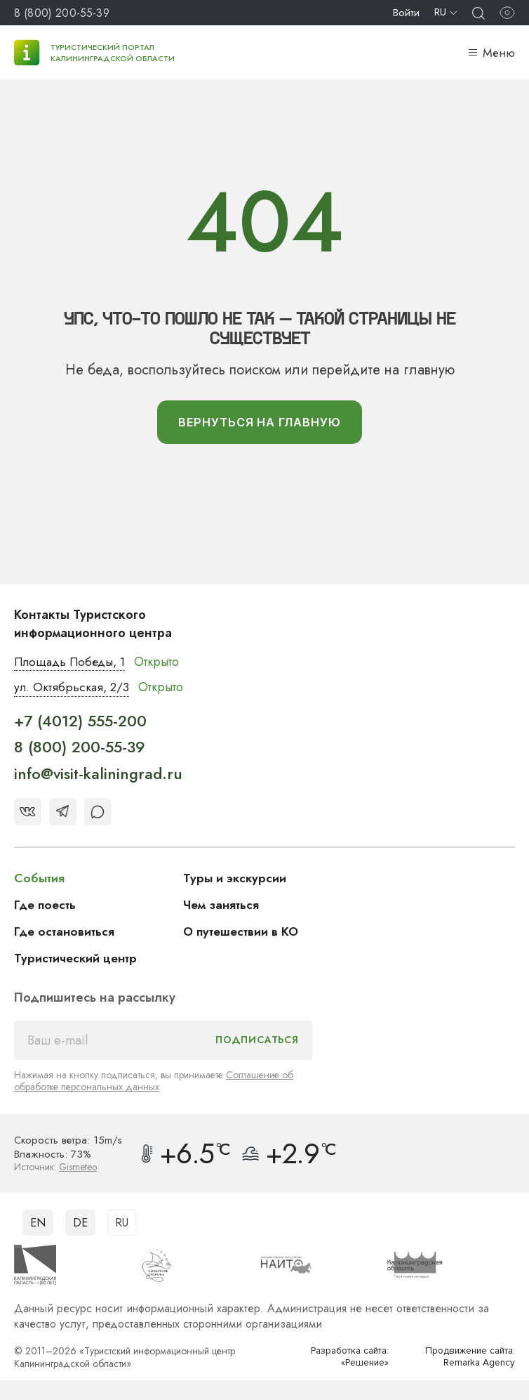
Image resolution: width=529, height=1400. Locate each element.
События (40, 880)
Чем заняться (222, 907)
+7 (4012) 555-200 (80, 723)
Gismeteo (78, 1169)
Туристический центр (78, 960)
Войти (406, 12)
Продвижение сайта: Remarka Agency (466, 1358)
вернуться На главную (259, 423)
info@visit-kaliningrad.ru (98, 775)
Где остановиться (66, 933)
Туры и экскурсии (235, 880)
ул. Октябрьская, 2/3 (73, 689)
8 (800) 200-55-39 (61, 13)
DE (80, 1224)
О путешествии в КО (243, 933)
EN (38, 1224)
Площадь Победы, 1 (73, 663)
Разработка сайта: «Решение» (346, 1358)
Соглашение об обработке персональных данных (153, 1083)
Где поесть (46, 907)
